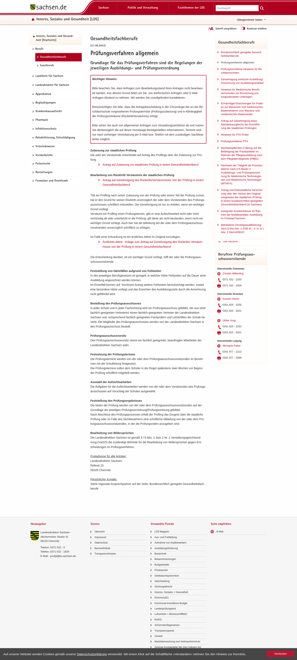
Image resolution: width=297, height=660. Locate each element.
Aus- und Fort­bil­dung (166, 537)
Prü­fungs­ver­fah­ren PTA (234, 141)
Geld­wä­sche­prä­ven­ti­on (167, 575)
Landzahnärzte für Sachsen (52, 85)
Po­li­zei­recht (42, 163)
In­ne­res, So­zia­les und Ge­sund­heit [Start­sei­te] (55, 38)
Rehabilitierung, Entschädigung (55, 137)
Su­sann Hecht (230, 298)
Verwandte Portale (162, 524)
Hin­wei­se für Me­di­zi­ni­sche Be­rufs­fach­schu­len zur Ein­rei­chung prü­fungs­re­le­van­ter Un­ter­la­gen (240, 93)
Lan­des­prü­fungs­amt (165, 608)
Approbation (43, 94)
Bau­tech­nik (160, 553)
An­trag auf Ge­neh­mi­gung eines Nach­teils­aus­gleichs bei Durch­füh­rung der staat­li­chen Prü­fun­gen (240, 124)
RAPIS (158, 619)
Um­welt (159, 636)
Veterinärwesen (45, 146)
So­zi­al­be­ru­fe (47, 65)
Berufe (39, 49)
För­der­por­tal (161, 570)
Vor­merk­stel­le (44, 155)
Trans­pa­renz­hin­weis (105, 553)
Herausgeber (38, 524)
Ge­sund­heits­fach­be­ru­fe (53, 57)
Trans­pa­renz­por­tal (164, 630)
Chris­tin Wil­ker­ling (232, 273)
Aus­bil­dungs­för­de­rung (166, 548)
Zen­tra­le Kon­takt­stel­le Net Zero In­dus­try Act (178, 647)
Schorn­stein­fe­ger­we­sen (167, 625)
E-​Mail (219, 531)
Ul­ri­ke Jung (228, 320)
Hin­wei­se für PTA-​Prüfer (235, 134)
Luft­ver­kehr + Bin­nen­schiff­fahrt (171, 614)
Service (95, 524)
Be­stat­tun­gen (44, 172)
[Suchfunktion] (237, 8)
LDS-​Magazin (162, 531)
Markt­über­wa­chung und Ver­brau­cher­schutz (177, 641)
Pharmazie (41, 120)
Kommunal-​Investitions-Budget (171, 603)
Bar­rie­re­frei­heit (102, 548)
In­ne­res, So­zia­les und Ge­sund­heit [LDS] (67, 19)
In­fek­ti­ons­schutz (46, 129)
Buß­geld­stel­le (162, 564)
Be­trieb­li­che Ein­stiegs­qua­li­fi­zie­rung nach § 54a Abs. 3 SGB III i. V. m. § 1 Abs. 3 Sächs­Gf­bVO (242, 228)
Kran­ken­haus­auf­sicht (48, 111)
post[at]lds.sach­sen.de (63, 556)
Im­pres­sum (100, 537)
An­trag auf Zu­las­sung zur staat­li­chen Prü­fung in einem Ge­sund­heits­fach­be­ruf (150, 164)
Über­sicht (99, 531)
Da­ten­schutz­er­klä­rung (92, 654)
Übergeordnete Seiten (249, 19)
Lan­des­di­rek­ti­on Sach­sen (55, 532)
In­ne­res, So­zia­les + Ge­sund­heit (171, 592)
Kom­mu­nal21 (162, 597)
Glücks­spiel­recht (163, 586)
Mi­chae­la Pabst (231, 345)
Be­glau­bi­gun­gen (45, 102)
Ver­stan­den (280, 653)
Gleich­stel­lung (162, 581)
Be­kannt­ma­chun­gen (165, 559)
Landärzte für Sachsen (49, 76)
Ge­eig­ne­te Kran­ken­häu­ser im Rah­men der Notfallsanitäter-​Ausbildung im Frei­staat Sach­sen (241, 215)
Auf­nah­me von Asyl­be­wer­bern (170, 542)
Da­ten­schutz (101, 542)
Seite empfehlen (221, 524)
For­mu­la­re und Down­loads (51, 180)
